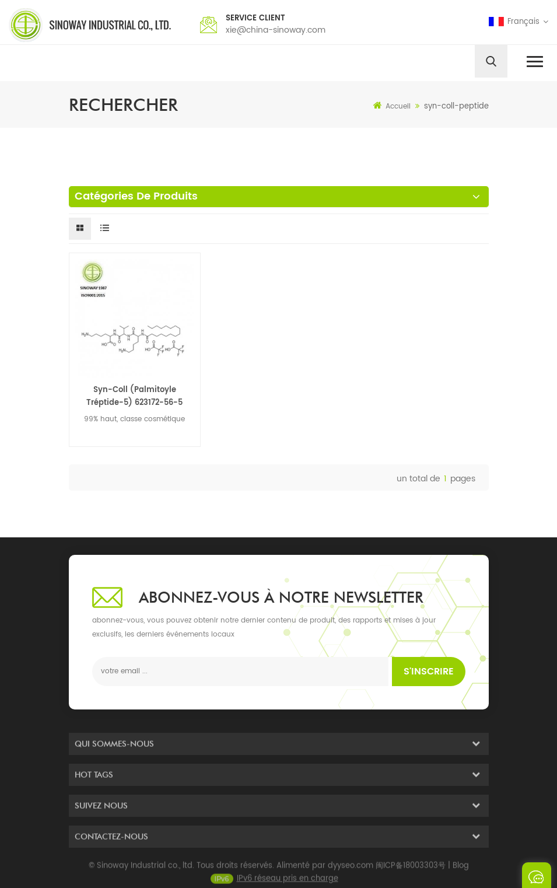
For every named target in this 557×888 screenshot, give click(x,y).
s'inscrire (429, 671)
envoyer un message (536, 875)
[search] (491, 61)
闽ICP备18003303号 (411, 869)
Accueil (392, 106)
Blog (461, 869)
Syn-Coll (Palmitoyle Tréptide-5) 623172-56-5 (134, 396)
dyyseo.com (350, 869)
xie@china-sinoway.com (275, 30)
